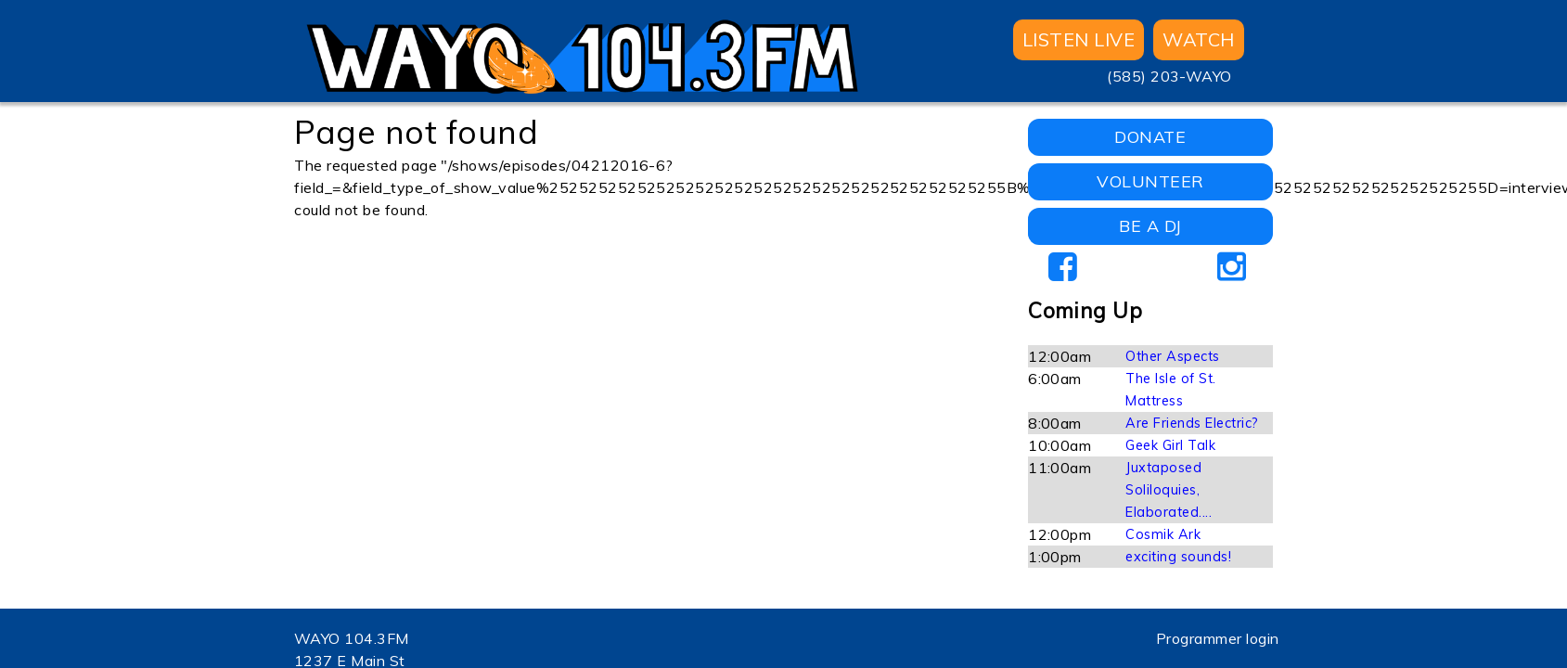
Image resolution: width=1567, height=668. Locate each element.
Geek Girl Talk (1170, 445)
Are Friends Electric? (1191, 423)
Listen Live (1078, 39)
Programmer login (1217, 638)
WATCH (1198, 39)
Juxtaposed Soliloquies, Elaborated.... (1168, 489)
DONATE (1150, 137)
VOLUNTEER (1150, 181)
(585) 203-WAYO (1169, 76)
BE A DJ (1150, 226)
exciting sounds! (1178, 556)
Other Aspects (1172, 356)
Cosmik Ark (1163, 534)
